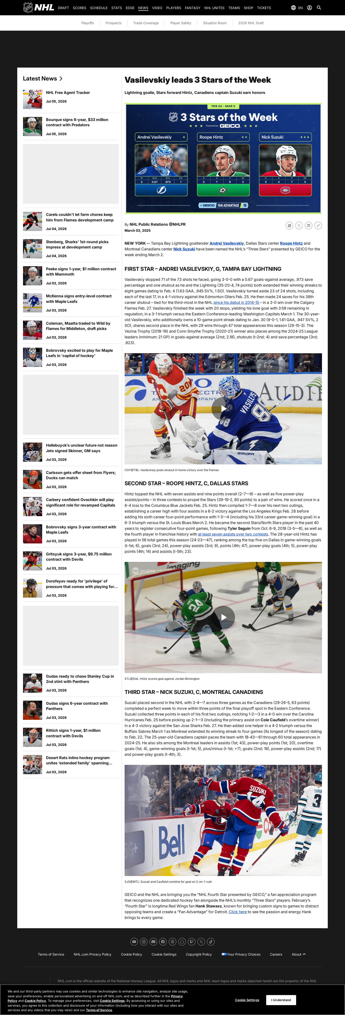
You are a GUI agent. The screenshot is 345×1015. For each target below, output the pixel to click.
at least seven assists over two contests (233, 534)
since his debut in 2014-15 (236, 302)
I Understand (281, 1000)
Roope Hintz (291, 243)
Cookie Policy (35, 1001)
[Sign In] (309, 8)
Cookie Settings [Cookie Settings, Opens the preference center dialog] (247, 1000)
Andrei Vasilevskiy (227, 243)
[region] (172, 999)
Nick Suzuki (184, 249)
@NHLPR (177, 224)
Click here (238, 911)
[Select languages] (297, 8)
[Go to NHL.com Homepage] (38, 7)
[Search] (319, 8)
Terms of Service (99, 1010)
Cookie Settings (112, 1001)
